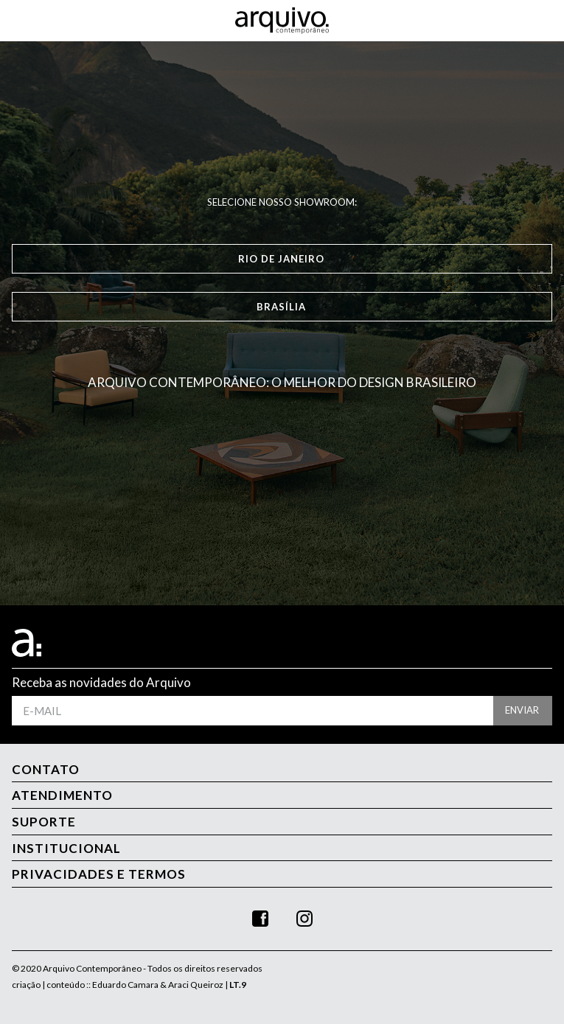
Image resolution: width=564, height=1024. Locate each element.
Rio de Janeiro (281, 259)
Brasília (281, 307)
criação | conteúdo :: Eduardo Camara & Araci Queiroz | (129, 984)
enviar (522, 710)
